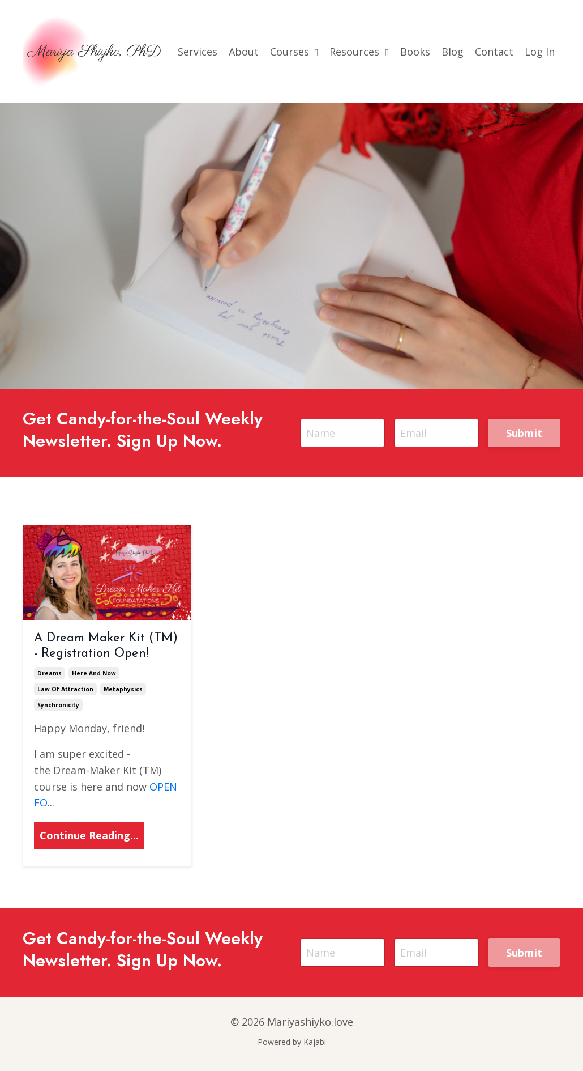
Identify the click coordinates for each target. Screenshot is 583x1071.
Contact (494, 51)
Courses (294, 51)
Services (197, 51)
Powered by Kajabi (292, 1041)
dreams (49, 673)
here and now (94, 673)
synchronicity (58, 705)
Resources (359, 51)
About (244, 51)
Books (415, 51)
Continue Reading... (89, 835)
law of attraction (65, 689)
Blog (452, 51)
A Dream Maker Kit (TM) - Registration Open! (106, 646)
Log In (540, 51)
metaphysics (123, 689)
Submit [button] (524, 433)
